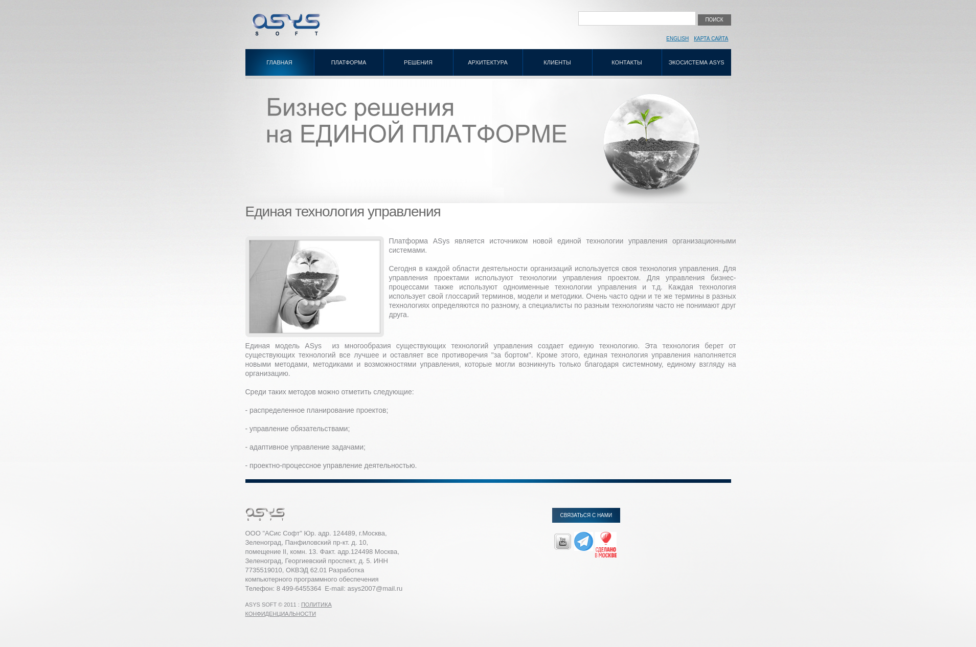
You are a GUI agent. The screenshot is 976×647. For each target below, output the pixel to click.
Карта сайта (711, 38)
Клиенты (557, 62)
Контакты (626, 62)
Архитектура (488, 62)
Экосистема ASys (696, 62)
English (677, 38)
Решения (418, 62)
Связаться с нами (586, 515)
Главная (279, 62)
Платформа (349, 62)
